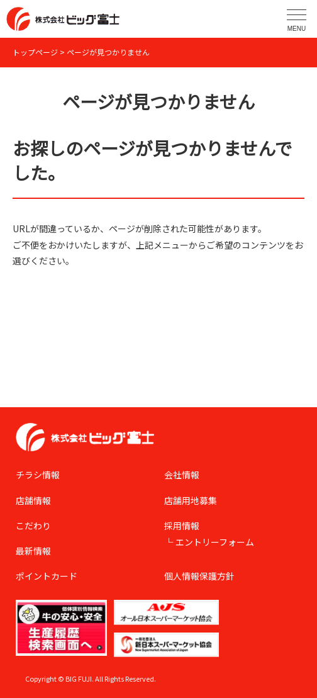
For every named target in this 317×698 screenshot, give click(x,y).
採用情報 (181, 525)
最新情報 (33, 550)
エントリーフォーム (214, 542)
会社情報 (181, 474)
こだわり (33, 525)
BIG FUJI (78, 678)
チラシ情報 (38, 474)
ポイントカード (46, 576)
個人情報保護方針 (199, 576)
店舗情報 (33, 500)
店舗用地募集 (190, 500)
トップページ (35, 52)
